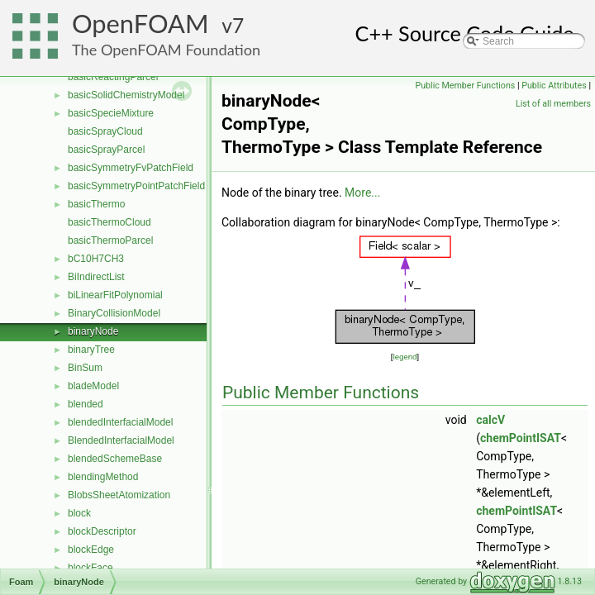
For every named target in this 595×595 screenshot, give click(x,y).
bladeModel (93, 386)
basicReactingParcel (113, 77)
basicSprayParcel (106, 149)
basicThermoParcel (110, 240)
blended (85, 404)
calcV (490, 419)
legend (404, 356)
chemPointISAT (520, 438)
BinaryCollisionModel (114, 313)
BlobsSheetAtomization (119, 495)
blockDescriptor (102, 531)
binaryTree (91, 349)
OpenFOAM (140, 23)
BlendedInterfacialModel (121, 440)
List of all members (553, 103)
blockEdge (91, 549)
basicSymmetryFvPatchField (130, 168)
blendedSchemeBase (115, 458)
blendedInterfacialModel (120, 422)
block (79, 513)
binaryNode (93, 331)
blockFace (90, 568)
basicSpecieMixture (111, 113)
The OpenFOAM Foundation (166, 49)
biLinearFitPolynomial (115, 295)
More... (362, 192)
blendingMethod (103, 477)
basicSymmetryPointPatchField (136, 186)
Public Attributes (554, 85)
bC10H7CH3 (96, 258)
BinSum (85, 368)
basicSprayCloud (105, 131)
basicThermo (96, 204)
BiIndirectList (96, 277)
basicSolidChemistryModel (126, 95)
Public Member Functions (466, 85)
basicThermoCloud (109, 222)
